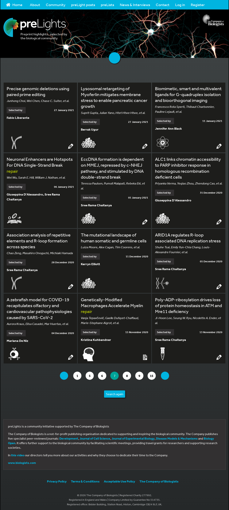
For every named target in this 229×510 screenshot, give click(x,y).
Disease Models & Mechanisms (177, 437)
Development (68, 437)
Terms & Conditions (85, 480)
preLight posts (83, 4)
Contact (162, 4)
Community (55, 4)
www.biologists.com (22, 461)
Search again (114, 393)
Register (198, 4)
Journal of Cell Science (95, 437)
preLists (107, 4)
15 (155, 374)
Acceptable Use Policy (119, 480)
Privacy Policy (57, 480)
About (35, 4)
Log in (180, 4)
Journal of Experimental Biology (133, 437)
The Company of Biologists (158, 480)
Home (14, 4)
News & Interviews (135, 4)
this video (18, 454)
